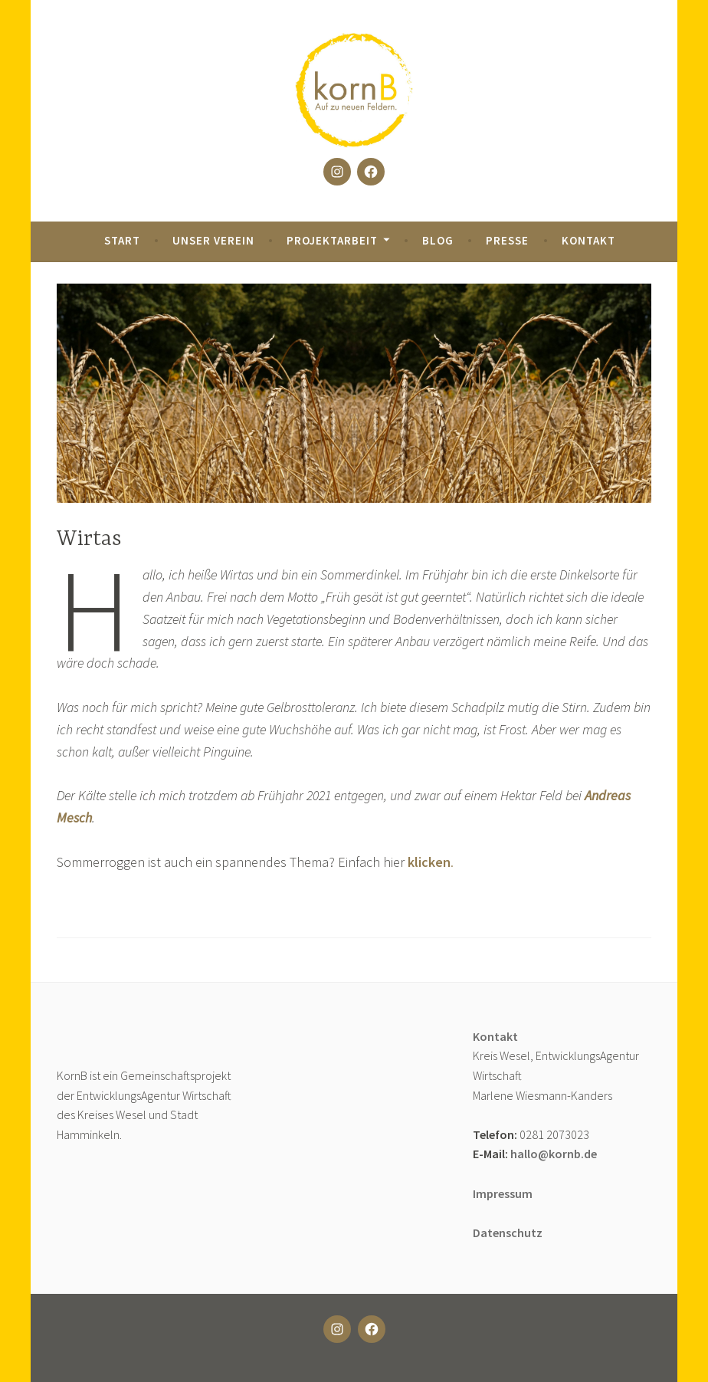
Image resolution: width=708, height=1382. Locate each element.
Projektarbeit (332, 240)
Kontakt (588, 240)
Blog (438, 240)
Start (122, 240)
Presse (507, 240)
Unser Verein (213, 240)
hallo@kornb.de (553, 1153)
